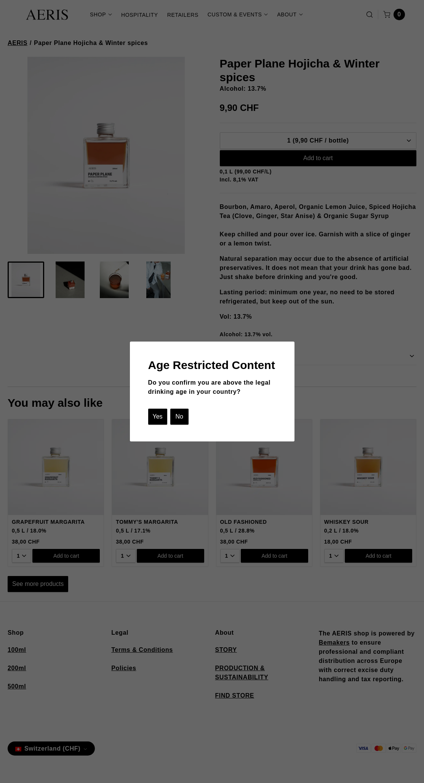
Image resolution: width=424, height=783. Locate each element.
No (179, 416)
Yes (158, 416)
